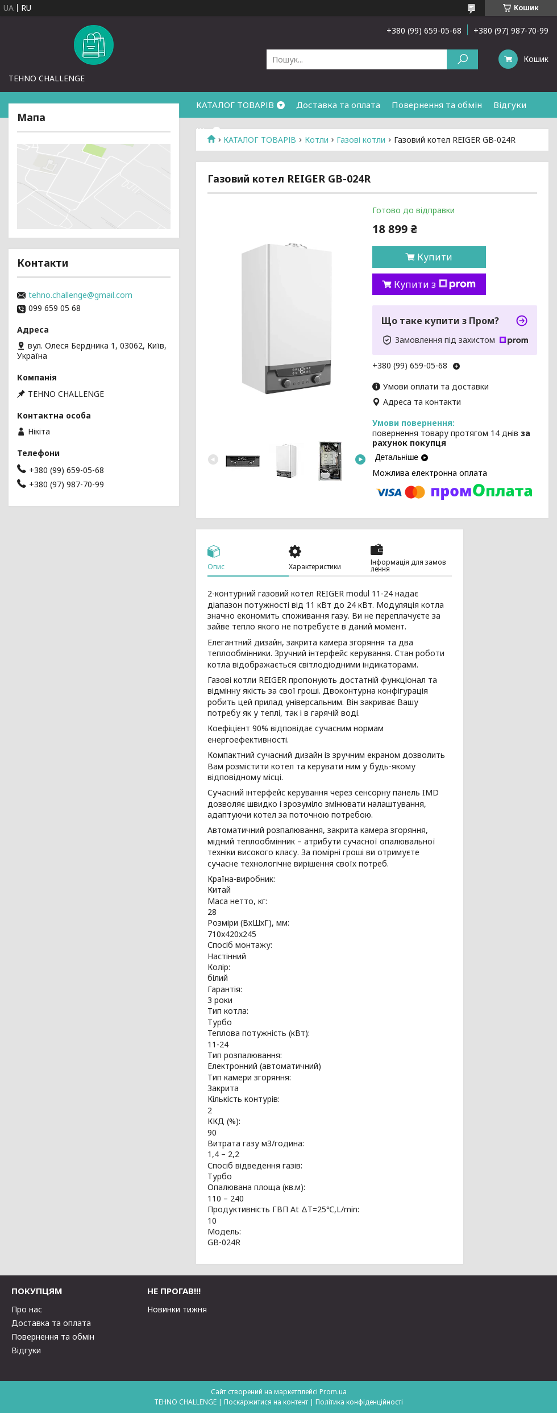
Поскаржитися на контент (266, 1402)
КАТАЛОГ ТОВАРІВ (235, 104)
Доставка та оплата (338, 104)
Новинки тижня (177, 1309)
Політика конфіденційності (359, 1402)
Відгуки (509, 104)
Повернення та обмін (437, 104)
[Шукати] (462, 59)
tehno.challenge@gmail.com (80, 295)
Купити (434, 257)
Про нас (26, 1309)
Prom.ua (333, 1392)
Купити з (435, 284)
